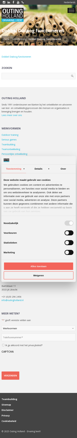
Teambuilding (8, 144)
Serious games (9, 139)
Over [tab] (63, 168)
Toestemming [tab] (13, 168)
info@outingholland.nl (13, 300)
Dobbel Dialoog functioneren (16, 56)
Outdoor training (10, 134)
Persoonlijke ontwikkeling (14, 153)
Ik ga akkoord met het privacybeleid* (24, 345)
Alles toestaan (39, 266)
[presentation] (25, 361)
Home (6, 39)
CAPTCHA (8, 351)
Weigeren (38, 275)
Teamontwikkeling (11, 149)
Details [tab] (38, 168)
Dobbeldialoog (18, 39)
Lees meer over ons (12, 115)
